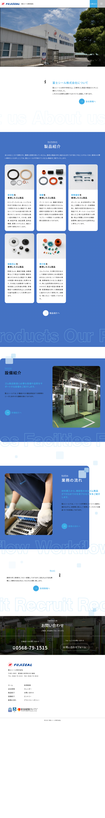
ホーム (10, 784)
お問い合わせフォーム (74, 746)
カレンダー (28, 788)
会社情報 (11, 788)
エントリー (28, 795)
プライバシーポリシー (32, 799)
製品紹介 (11, 791)
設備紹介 (11, 795)
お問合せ (93, 4)
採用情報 (27, 784)
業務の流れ (12, 799)
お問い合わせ (29, 791)
